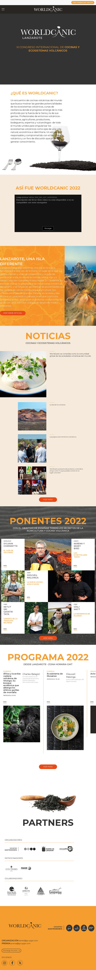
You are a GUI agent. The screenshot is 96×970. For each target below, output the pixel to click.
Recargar (48, 228)
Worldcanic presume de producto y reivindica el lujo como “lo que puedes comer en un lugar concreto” (66, 472)
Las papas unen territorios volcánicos (63, 438)
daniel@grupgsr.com (28, 945)
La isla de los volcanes (57, 406)
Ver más (48, 501)
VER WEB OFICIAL (12, 313)
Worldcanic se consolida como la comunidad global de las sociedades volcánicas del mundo (70, 356)
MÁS (5, 567)
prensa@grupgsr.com (20, 948)
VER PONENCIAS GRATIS (81, 3)
